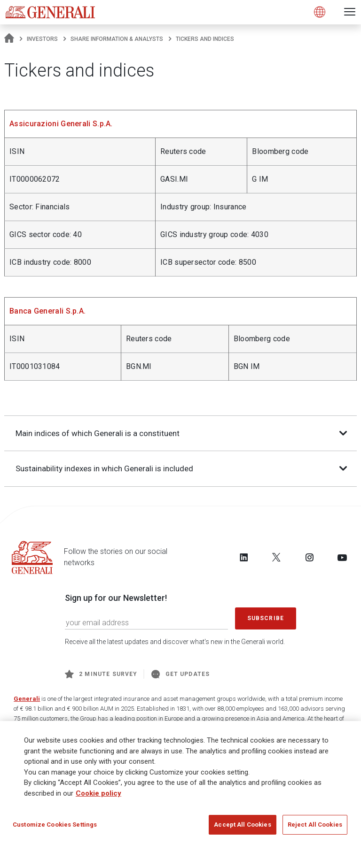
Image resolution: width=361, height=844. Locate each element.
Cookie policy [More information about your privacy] (98, 794)
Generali (27, 699)
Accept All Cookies (242, 825)
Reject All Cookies (315, 825)
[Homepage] (9, 39)
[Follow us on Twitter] (276, 558)
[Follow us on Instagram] (309, 558)
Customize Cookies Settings (55, 825)
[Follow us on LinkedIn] (244, 558)
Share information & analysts (117, 39)
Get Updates (180, 674)
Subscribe (265, 618)
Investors (42, 39)
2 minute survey (101, 674)
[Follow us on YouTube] (342, 558)
